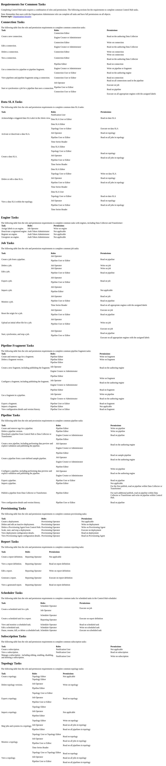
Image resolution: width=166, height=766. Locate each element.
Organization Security (22, 16)
